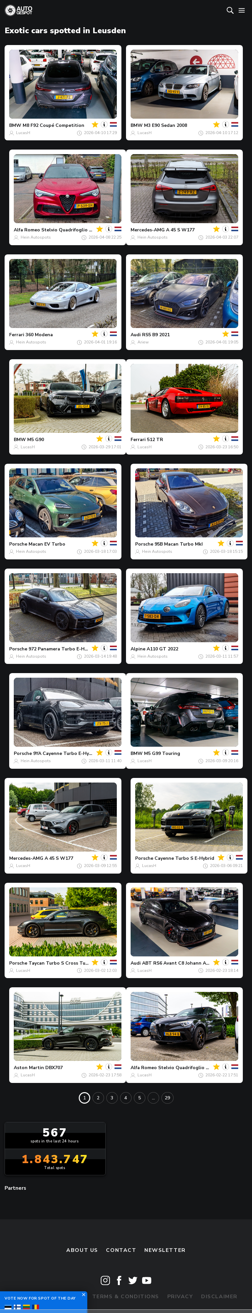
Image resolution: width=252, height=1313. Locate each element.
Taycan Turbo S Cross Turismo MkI (68, 963)
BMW (15, 125)
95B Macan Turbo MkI (179, 544)
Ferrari (16, 335)
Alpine (138, 649)
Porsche (18, 544)
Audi (136, 335)
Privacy (180, 1296)
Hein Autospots (36, 237)
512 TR (155, 439)
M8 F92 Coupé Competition (53, 125)
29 (167, 1098)
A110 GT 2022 (162, 649)
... (153, 1098)
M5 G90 (35, 439)
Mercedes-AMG (148, 230)
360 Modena (39, 335)
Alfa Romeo (27, 230)
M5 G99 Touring (162, 753)
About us (82, 1250)
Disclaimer (219, 1296)
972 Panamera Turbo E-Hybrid (62, 649)
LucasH (23, 132)
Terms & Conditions (125, 1296)
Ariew (143, 342)
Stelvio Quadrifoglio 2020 (70, 230)
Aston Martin (29, 1068)
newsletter (165, 1250)
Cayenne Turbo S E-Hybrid (184, 858)
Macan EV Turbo (47, 544)
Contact (121, 1250)
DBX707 (54, 1068)
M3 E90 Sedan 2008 (165, 125)
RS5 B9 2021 (156, 335)
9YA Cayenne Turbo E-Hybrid (65, 753)
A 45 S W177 (180, 230)
